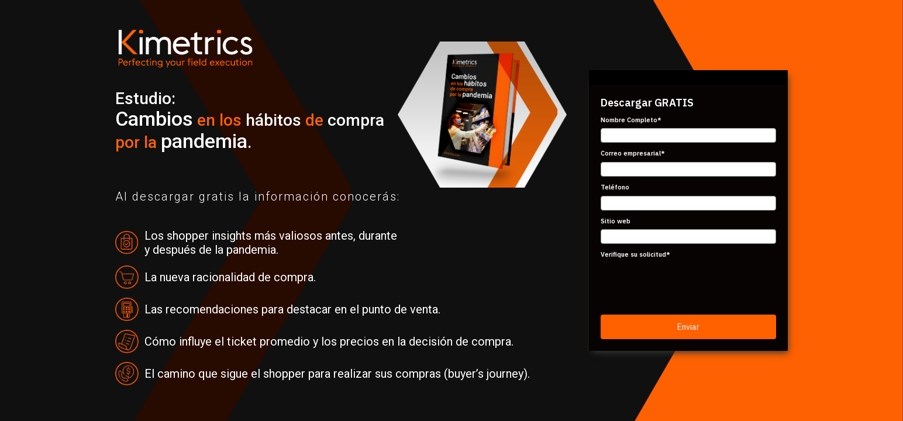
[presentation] (689, 286)
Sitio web (615, 221)
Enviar (688, 327)
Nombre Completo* (631, 120)
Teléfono (615, 187)
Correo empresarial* (633, 153)
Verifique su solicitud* (635, 254)
